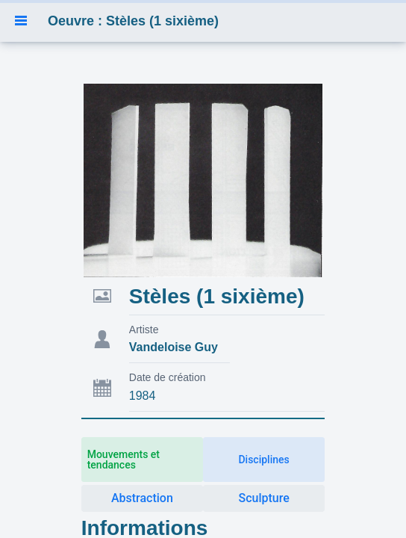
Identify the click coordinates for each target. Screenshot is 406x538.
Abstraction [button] (142, 498)
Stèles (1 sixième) (216, 296)
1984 (142, 395)
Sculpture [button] (263, 498)
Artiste (144, 330)
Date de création (167, 377)
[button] (21, 21)
